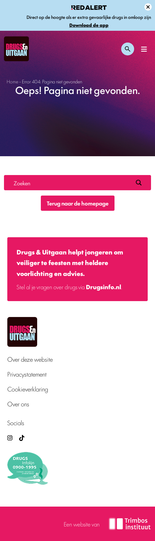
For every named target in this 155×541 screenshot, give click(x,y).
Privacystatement (26, 374)
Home (12, 81)
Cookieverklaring (27, 388)
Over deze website (30, 359)
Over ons (18, 403)
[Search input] (72, 183)
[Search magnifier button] (138, 182)
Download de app (89, 25)
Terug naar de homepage (78, 203)
